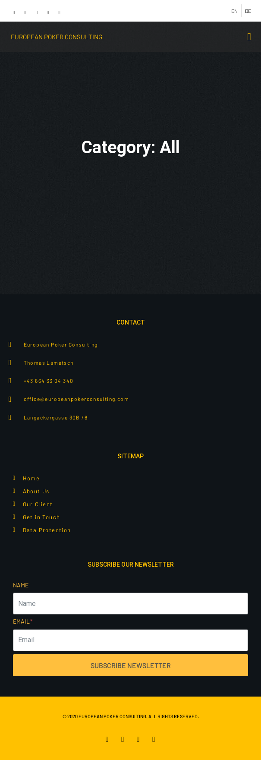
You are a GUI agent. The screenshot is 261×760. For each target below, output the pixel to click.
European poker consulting (56, 37)
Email (23, 621)
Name (20, 585)
